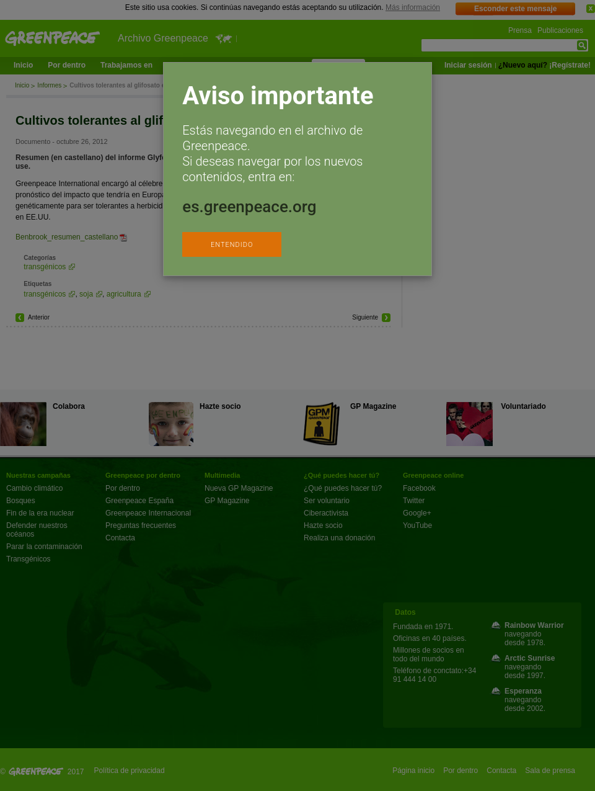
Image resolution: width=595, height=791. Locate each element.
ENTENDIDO (232, 245)
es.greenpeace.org (249, 206)
